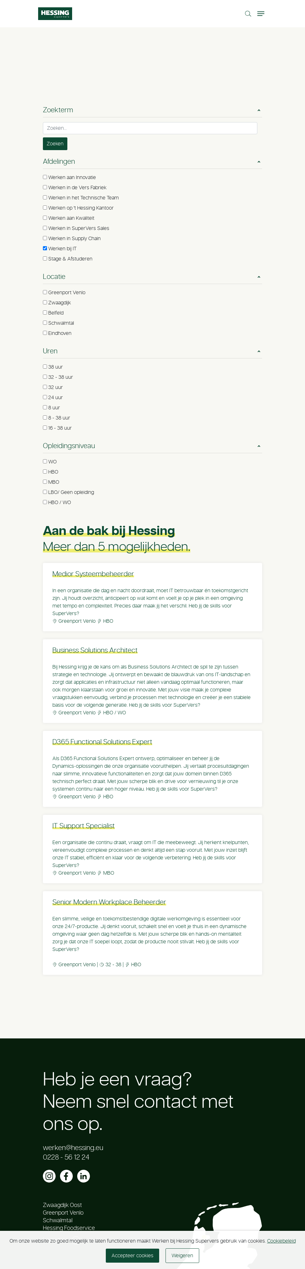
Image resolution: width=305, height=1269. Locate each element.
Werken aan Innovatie (72, 177)
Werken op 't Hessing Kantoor (81, 208)
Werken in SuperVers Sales (78, 228)
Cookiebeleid (281, 1241)
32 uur (55, 387)
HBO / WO (59, 502)
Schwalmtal (61, 323)
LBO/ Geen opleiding (71, 492)
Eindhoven (59, 333)
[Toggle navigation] (261, 14)
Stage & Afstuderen (70, 258)
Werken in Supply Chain (74, 238)
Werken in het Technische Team (83, 197)
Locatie (54, 276)
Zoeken (55, 143)
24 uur (55, 397)
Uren (50, 351)
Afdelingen (59, 161)
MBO (53, 482)
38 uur (55, 367)
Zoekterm (58, 110)
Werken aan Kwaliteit (71, 218)
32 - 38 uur (60, 377)
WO (52, 461)
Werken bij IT (62, 248)
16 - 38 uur (60, 428)
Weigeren (182, 1255)
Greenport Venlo (66, 292)
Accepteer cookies (132, 1255)
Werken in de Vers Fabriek (77, 187)
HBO (53, 472)
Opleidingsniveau (69, 445)
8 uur (54, 407)
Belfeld (56, 313)
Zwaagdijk (59, 302)
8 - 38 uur (59, 417)
